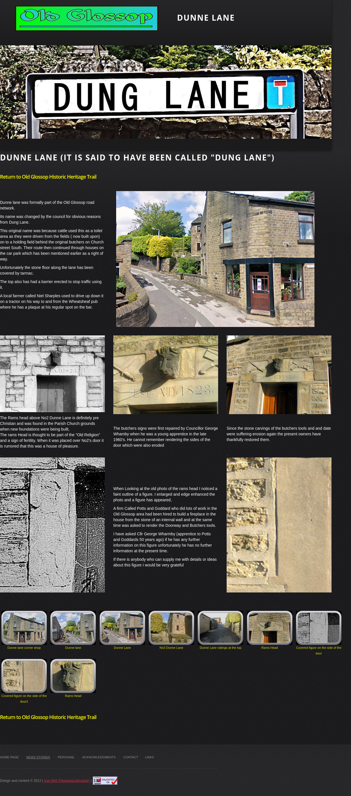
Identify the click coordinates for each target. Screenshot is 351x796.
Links (149, 757)
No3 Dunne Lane (171, 630)
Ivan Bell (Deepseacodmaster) (67, 781)
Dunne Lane (122, 630)
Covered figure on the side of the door (318, 633)
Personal (66, 757)
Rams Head (269, 630)
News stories (38, 757)
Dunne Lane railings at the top (220, 630)
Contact (130, 757)
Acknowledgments (99, 757)
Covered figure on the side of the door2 (24, 681)
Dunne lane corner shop (24, 630)
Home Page (9, 757)
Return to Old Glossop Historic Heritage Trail (48, 176)
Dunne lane (73, 630)
